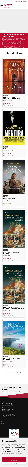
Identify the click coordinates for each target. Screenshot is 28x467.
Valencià (25, 1)
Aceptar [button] (14, 458)
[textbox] (14, 53)
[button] (14, 83)
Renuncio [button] (14, 460)
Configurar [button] (14, 463)
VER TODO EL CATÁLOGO (14, 373)
